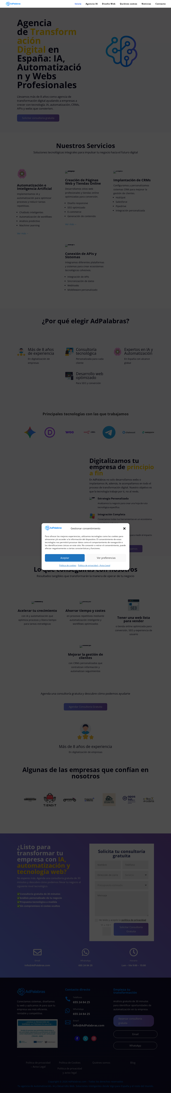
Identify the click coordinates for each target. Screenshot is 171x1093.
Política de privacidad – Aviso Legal (94, 565)
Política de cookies (67, 565)
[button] (124, 528)
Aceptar (64, 557)
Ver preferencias (106, 557)
